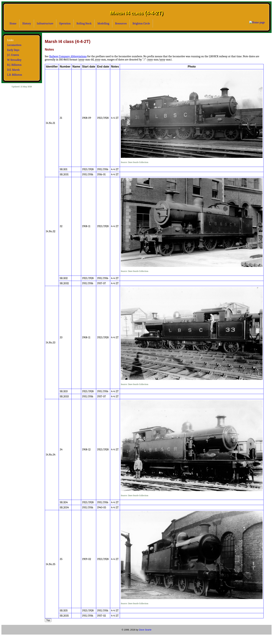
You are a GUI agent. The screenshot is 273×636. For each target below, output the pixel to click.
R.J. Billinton (14, 64)
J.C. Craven (13, 55)
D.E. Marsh (13, 69)
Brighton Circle (141, 23)
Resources (121, 23)
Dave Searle (145, 629)
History (26, 23)
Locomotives (14, 45)
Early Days (13, 50)
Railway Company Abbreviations (68, 56)
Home (13, 23)
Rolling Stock (84, 23)
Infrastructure (45, 23)
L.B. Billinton (14, 74)
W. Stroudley (14, 60)
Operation (65, 23)
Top (48, 620)
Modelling (103, 23)
